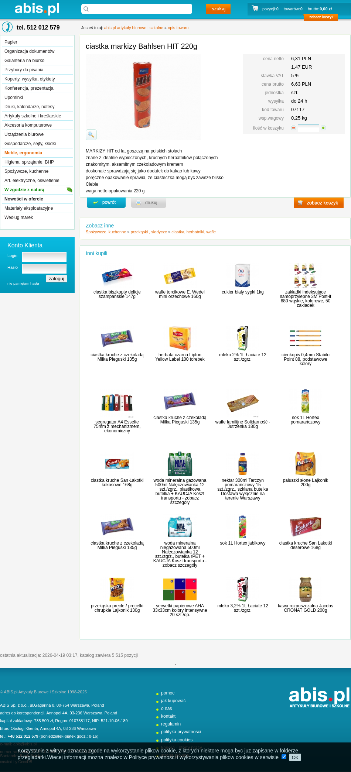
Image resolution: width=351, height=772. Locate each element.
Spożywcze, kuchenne (26, 171)
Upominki (13, 97)
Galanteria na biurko (24, 60)
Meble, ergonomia (23, 152)
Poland (97, 705)
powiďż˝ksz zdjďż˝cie (91, 134)
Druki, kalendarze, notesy (29, 106)
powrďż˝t (106, 203)
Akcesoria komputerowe (28, 125)
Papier (10, 42)
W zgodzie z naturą (24, 189)
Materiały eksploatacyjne (28, 208)
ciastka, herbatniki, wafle (193, 232)
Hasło (12, 267)
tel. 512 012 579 (38, 27)
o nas (166, 708)
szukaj (218, 9)
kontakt (168, 716)
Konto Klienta (24, 245)
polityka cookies (176, 739)
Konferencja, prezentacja (29, 88)
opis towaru (178, 27)
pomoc (167, 693)
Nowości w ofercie (23, 199)
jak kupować (173, 700)
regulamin (171, 724)
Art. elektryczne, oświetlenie (31, 180)
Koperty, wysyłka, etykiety (29, 79)
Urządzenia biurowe (24, 134)
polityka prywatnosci (181, 731)
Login (12, 255)
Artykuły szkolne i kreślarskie (32, 116)
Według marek (18, 217)
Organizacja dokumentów (29, 51)
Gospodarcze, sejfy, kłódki (30, 143)
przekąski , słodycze (149, 232)
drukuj (148, 203)
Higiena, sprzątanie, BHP (29, 162)
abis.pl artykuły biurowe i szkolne (37, 9)
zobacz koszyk (323, 18)
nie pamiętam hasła (23, 283)
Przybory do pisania (23, 69)
